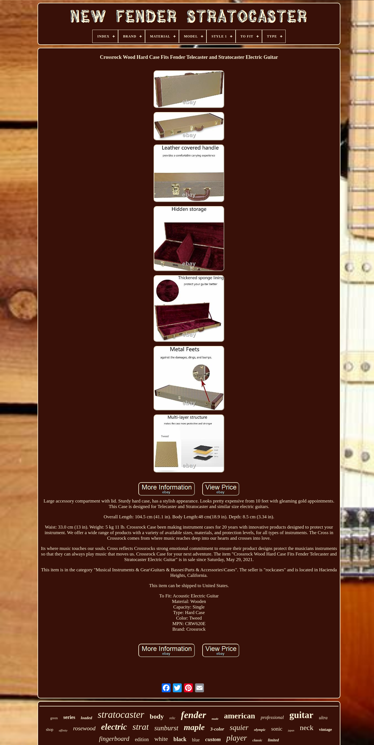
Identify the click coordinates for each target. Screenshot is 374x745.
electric (114, 727)
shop (49, 730)
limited (273, 740)
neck (306, 728)
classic (257, 740)
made (215, 718)
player (236, 737)
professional (272, 717)
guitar (301, 715)
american (239, 715)
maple (194, 727)
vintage (325, 729)
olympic (260, 730)
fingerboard (114, 738)
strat (141, 727)
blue (196, 740)
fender (193, 715)
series (69, 717)
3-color (217, 729)
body (157, 716)
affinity (63, 730)
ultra (323, 717)
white (161, 738)
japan (291, 730)
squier (239, 727)
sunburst (166, 728)
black (179, 739)
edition (142, 739)
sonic (276, 729)
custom (213, 739)
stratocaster (121, 714)
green (54, 718)
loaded (86, 718)
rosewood (84, 728)
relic (172, 718)
